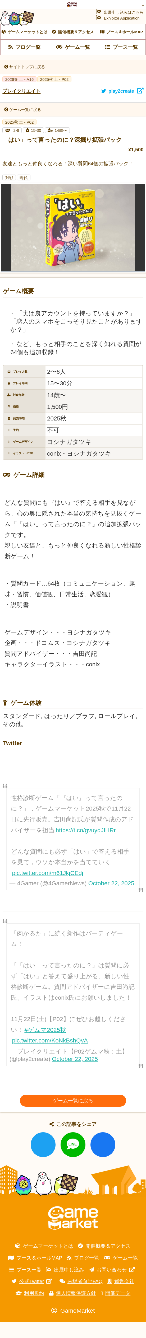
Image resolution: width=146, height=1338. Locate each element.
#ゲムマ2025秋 (45, 1045)
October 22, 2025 (111, 899)
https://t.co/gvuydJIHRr (86, 846)
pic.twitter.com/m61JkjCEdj (47, 888)
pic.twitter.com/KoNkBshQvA (50, 1056)
